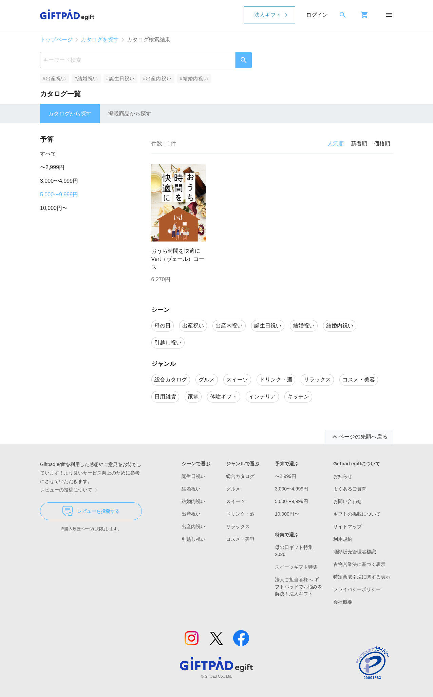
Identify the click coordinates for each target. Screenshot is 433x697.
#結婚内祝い (194, 78)
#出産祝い (54, 78)
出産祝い (191, 514)
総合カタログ (240, 476)
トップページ (56, 39)
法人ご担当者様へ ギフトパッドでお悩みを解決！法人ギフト (298, 586)
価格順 (382, 143)
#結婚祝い (86, 78)
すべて (48, 154)
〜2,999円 (52, 167)
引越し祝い (193, 539)
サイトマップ (347, 526)
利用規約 (342, 539)
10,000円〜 (54, 208)
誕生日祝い (193, 476)
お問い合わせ (347, 501)
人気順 (335, 143)
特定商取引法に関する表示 (361, 576)
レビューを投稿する (91, 511)
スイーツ (235, 501)
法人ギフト (267, 15)
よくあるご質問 (349, 489)
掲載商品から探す (129, 114)
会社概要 (342, 602)
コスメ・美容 (240, 539)
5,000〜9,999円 (59, 194)
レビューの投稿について (70, 490)
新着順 (359, 143)
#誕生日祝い (120, 78)
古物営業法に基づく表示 (359, 564)
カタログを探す (100, 39)
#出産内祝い (157, 78)
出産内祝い (193, 526)
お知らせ (342, 476)
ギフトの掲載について (357, 514)
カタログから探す (70, 114)
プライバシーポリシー (357, 589)
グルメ (233, 489)
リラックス (238, 526)
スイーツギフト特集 (296, 567)
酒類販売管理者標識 (354, 551)
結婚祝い (191, 489)
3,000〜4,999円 (59, 181)
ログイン (317, 15)
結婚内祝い (193, 501)
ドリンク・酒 (240, 514)
